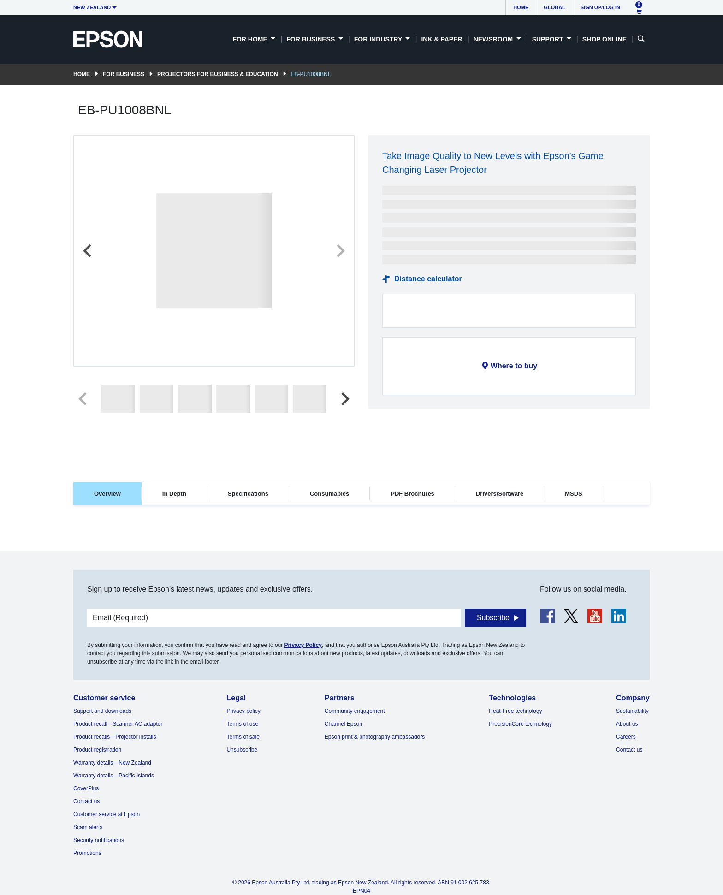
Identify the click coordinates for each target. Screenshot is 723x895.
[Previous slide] (88, 250)
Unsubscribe (241, 750)
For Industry (379, 39)
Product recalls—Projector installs (114, 737)
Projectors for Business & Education (217, 74)
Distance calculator (428, 279)
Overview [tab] (107, 493)
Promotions (87, 853)
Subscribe (493, 618)
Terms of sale (242, 737)
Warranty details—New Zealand (112, 762)
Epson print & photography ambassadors (375, 737)
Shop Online (604, 39)
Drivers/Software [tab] (499, 493)
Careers (626, 737)
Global (554, 7)
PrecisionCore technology (520, 724)
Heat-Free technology (515, 711)
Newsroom (494, 39)
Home (520, 7)
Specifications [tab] (248, 493)
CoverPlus (86, 788)
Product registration (97, 750)
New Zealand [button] (92, 7)
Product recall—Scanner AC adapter (117, 724)
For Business (311, 39)
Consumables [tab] (329, 493)
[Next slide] (339, 250)
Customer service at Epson (106, 814)
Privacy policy (243, 711)
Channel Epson (343, 724)
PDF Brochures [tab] (412, 493)
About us (627, 724)
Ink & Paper (441, 39)
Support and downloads (102, 711)
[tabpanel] (361, 533)
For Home (250, 39)
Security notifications (98, 840)
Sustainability (632, 711)
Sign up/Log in (600, 7)
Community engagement (355, 711)
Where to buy (514, 366)
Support (548, 39)
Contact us (86, 801)
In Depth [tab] (174, 493)
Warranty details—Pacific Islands (113, 775)
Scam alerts (87, 827)
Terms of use (242, 724)
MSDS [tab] (573, 493)
